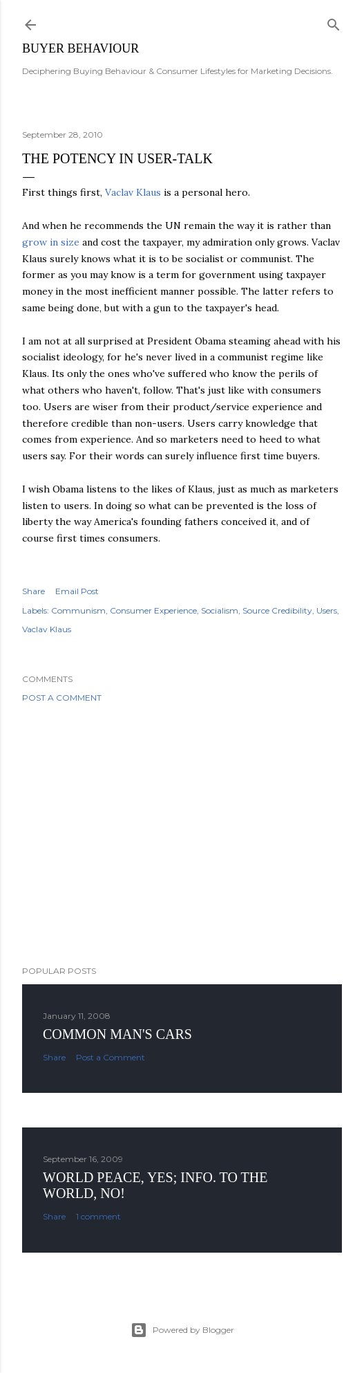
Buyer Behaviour (80, 48)
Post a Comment (62, 697)
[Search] (333, 21)
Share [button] (33, 591)
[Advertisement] (182, 834)
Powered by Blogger (182, 1330)
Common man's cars (117, 1034)
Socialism (219, 610)
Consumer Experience (153, 610)
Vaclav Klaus (133, 192)
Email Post (77, 591)
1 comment (98, 1216)
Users (326, 610)
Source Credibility (277, 610)
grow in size (50, 242)
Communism (78, 610)
